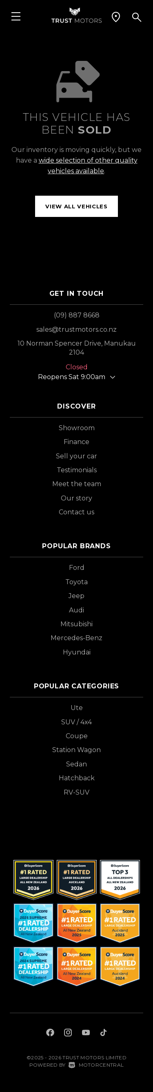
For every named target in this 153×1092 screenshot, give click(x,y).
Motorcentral (96, 1065)
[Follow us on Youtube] (86, 1033)
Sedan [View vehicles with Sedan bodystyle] (76, 764)
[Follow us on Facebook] (50, 1033)
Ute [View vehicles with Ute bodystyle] (77, 708)
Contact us (76, 512)
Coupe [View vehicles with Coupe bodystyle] (77, 736)
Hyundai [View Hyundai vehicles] (77, 652)
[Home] (76, 14)
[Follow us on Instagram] (68, 1033)
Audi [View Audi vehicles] (76, 610)
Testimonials (77, 470)
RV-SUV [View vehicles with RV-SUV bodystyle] (76, 792)
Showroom (77, 428)
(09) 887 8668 (77, 315)
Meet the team (76, 484)
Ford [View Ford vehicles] (76, 568)
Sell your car (76, 456)
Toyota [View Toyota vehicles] (76, 582)
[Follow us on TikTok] (103, 1033)
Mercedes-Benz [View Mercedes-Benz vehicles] (76, 638)
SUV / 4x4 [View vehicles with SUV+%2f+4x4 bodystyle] (76, 722)
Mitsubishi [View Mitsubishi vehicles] (76, 624)
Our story (76, 498)
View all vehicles (76, 206)
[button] (116, 17)
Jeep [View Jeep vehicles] (76, 596)
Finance (76, 442)
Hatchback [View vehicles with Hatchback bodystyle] (77, 778)
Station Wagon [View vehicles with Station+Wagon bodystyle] (76, 750)
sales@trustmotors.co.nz (76, 329)
